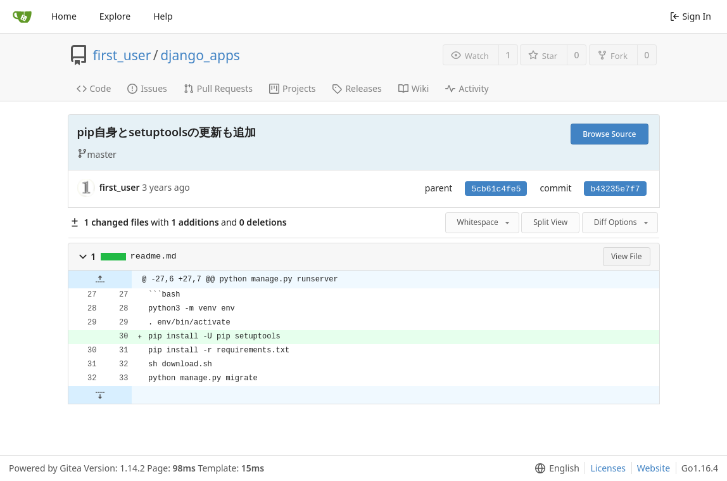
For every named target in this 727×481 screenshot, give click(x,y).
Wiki (413, 88)
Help (163, 16)
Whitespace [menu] (484, 222)
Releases (356, 88)
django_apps (200, 55)
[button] (83, 256)
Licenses (608, 468)
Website (654, 468)
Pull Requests (218, 88)
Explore (114, 16)
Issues (147, 88)
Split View (550, 222)
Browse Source (609, 134)
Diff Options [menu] (622, 222)
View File (626, 256)
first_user (122, 55)
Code (94, 88)
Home (64, 16)
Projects (292, 88)
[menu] (554, 468)
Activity (466, 88)
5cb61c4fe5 (496, 189)
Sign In (690, 16)
